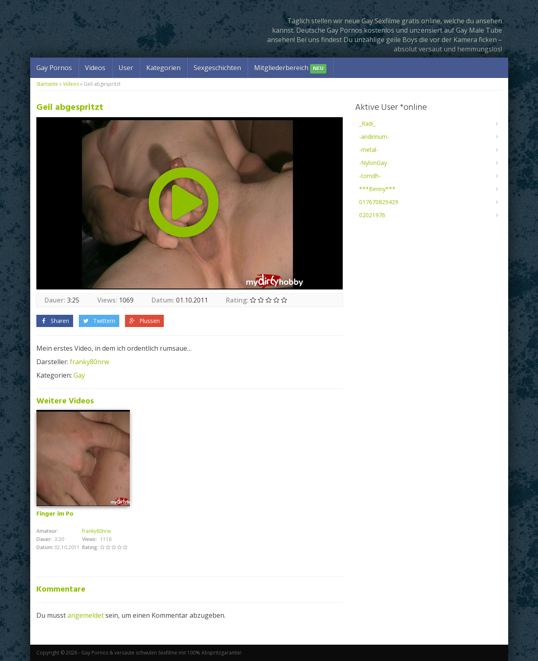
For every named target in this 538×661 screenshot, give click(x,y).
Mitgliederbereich (290, 68)
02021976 (372, 215)
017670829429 (378, 202)
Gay (79, 375)
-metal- (368, 150)
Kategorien (163, 67)
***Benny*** (377, 189)
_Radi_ (367, 123)
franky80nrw (89, 361)
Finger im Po (55, 514)
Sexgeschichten (217, 67)
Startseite (47, 83)
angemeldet (85, 615)
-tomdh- (370, 176)
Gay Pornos (54, 67)
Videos (95, 67)
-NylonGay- (374, 163)
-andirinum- (374, 136)
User (125, 67)
